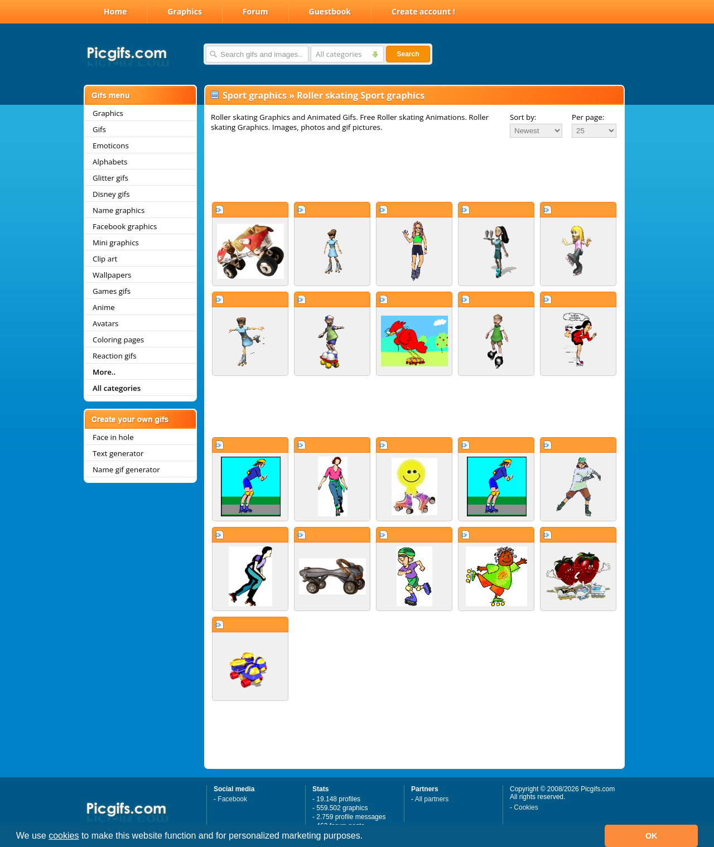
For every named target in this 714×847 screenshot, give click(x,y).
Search (408, 54)
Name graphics (118, 210)
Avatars (105, 323)
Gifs (99, 129)
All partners (432, 799)
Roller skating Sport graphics (360, 95)
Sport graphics (255, 95)
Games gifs (112, 291)
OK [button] (651, 835)
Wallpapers (112, 275)
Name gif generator (126, 469)
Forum (255, 11)
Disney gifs (111, 194)
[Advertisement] (414, 169)
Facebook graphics (125, 226)
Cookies (526, 807)
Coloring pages (118, 340)
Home (115, 11)
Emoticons (111, 146)
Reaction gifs (115, 356)
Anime (104, 307)
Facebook (232, 799)
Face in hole (113, 437)
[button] (367, 837)
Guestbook (330, 11)
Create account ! (423, 11)
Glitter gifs (110, 178)
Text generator (118, 453)
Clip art (105, 259)
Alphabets (110, 162)
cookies (64, 835)
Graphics (184, 11)
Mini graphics (116, 243)
